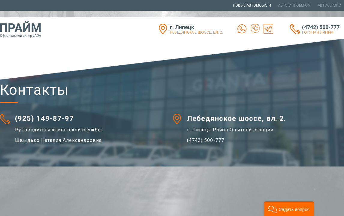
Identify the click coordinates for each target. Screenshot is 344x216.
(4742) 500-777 (323, 29)
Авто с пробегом (294, 5)
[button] (289, 208)
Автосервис (329, 5)
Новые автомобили (252, 5)
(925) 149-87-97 (44, 118)
